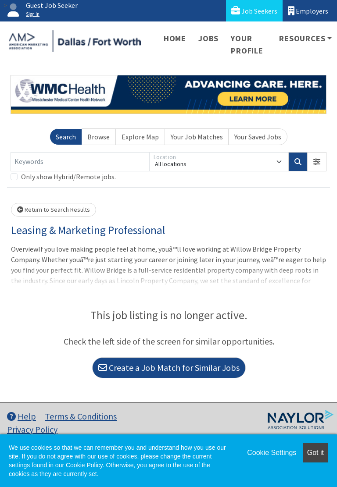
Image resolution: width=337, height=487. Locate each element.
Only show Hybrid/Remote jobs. (68, 176)
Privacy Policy (32, 429)
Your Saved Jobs (257, 136)
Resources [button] (302, 38)
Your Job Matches (197, 136)
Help (21, 416)
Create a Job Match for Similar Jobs (169, 367)
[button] (316, 161)
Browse (98, 136)
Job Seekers (254, 10)
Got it (315, 452)
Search (66, 136)
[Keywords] (80, 161)
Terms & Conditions (81, 416)
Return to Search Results (53, 209)
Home (175, 38)
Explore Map (140, 136)
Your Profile (247, 44)
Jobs (208, 38)
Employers (308, 10)
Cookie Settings (271, 452)
